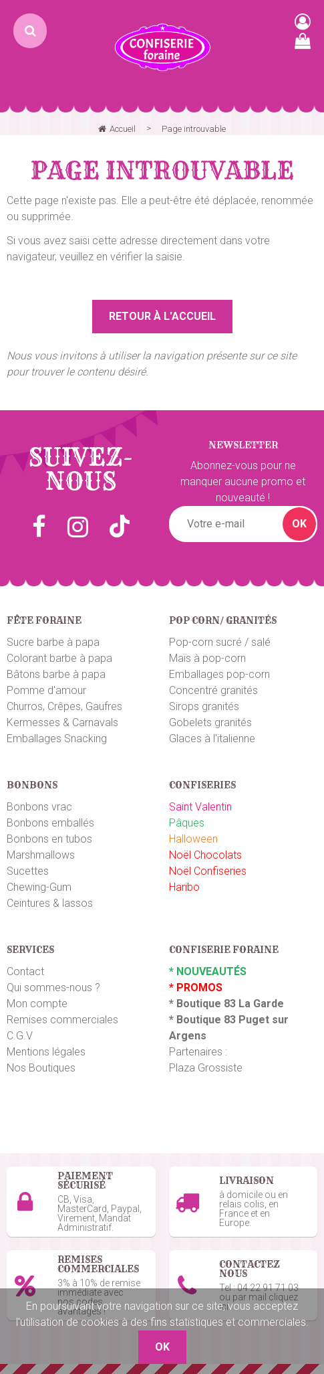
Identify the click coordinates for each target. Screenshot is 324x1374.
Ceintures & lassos (50, 903)
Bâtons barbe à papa (56, 674)
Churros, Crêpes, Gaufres (64, 706)
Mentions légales (46, 1051)
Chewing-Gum (39, 887)
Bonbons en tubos (49, 839)
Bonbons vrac (39, 806)
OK (299, 523)
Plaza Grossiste (205, 1067)
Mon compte (37, 1003)
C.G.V (20, 1035)
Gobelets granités (210, 722)
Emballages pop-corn (219, 674)
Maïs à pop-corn (207, 658)
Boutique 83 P (211, 1019)
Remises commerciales (62, 1019)
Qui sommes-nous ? (53, 987)
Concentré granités (213, 690)
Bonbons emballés (50, 823)
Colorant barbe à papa (59, 658)
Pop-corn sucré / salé (220, 642)
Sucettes (28, 871)
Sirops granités (204, 706)
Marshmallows (41, 855)
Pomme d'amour (46, 690)
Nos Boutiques (41, 1067)
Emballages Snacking (57, 738)
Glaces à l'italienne (212, 738)
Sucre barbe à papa (53, 642)
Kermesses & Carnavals (62, 722)
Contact (25, 971)
